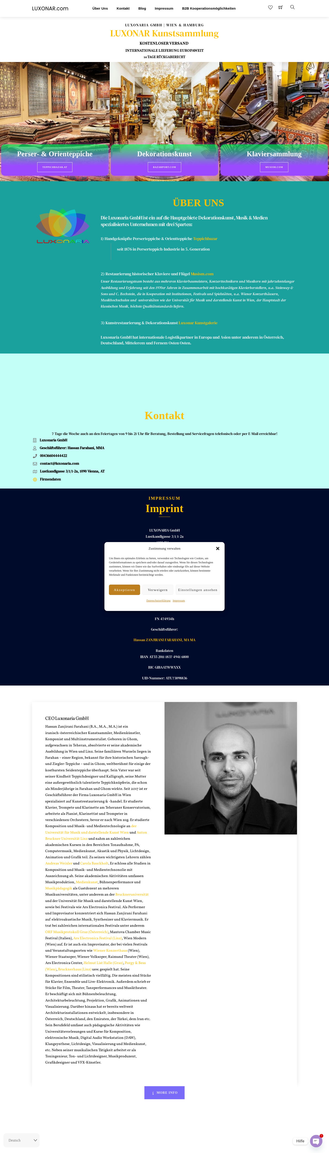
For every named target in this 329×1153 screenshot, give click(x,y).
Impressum (179, 600)
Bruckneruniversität (132, 842)
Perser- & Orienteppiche (55, 154)
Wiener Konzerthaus (110, 898)
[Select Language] (21, 1140)
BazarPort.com (164, 167)
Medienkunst (87, 830)
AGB (175, 1145)
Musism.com (274, 167)
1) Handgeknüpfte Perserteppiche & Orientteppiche (146, 232)
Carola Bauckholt (94, 811)
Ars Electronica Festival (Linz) (97, 886)
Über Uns (100, 8)
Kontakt (123, 8)
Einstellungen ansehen (198, 590)
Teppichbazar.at (54, 167)
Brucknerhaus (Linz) (74, 917)
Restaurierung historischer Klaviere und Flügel (148, 267)
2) (103, 267)
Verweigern (158, 590)
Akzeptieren (124, 590)
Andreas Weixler (58, 811)
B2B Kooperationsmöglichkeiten (209, 8)
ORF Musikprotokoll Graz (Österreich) (76, 880)
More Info (164, 1041)
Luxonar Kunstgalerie (198, 316)
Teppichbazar (205, 232)
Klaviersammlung (274, 154)
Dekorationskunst (164, 154)
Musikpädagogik (58, 836)
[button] (217, 548)
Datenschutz (191, 1145)
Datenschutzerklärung (158, 600)
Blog (142, 8)
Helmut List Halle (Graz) (103, 911)
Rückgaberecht (140, 1145)
